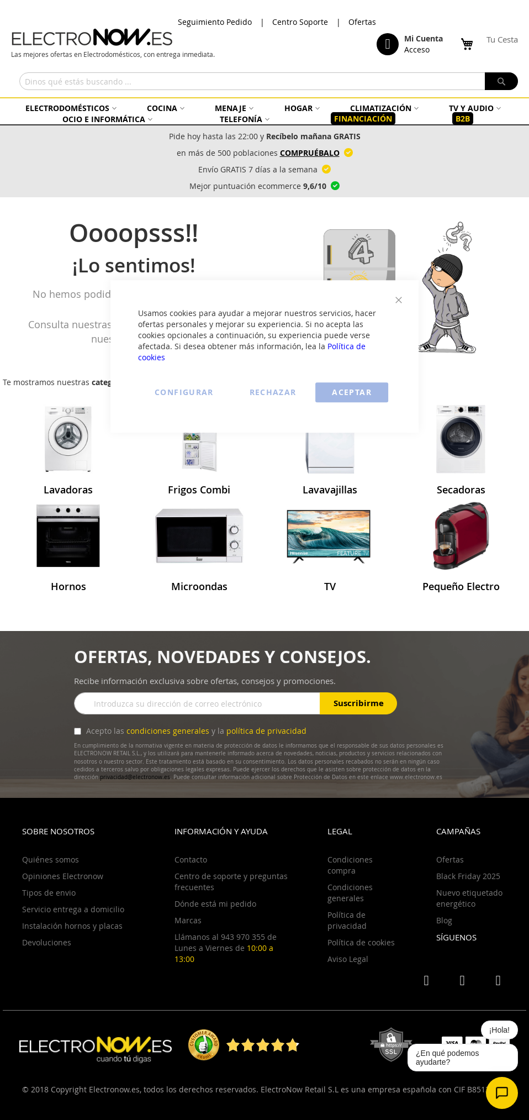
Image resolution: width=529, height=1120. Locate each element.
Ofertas (362, 22)
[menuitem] (69, 108)
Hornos (68, 586)
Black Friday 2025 (468, 876)
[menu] (264, 113)
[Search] (501, 81)
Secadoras (461, 489)
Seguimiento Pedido (215, 22)
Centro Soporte (300, 22)
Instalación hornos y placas (72, 926)
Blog (444, 920)
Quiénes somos (50, 859)
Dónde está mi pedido (215, 903)
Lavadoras (68, 489)
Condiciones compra (350, 865)
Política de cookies (361, 942)
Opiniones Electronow (62, 876)
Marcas (188, 920)
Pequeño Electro (461, 586)
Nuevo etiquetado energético (469, 898)
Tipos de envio (49, 892)
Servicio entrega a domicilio (73, 909)
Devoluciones (46, 942)
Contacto (190, 859)
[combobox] (268, 81)
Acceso (417, 49)
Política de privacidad (347, 920)
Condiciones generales (350, 892)
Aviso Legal (347, 959)
